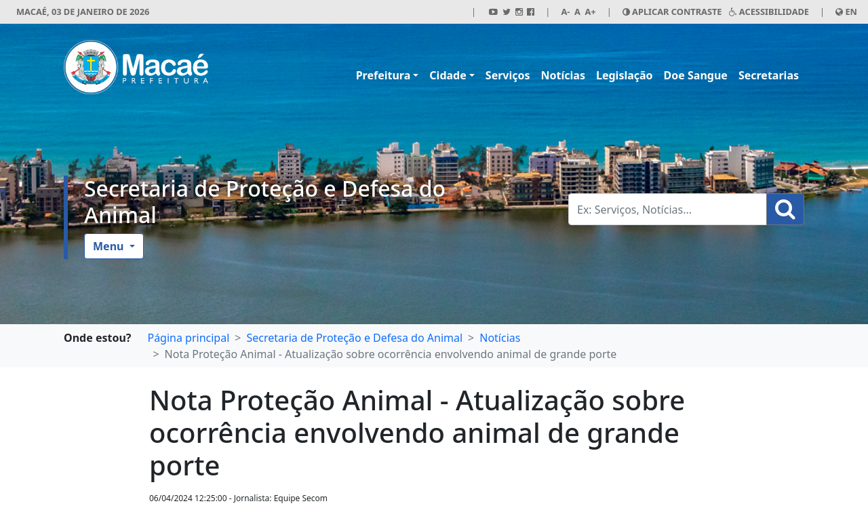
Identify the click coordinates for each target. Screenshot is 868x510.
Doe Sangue (696, 75)
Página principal (188, 337)
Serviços (508, 75)
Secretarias (768, 75)
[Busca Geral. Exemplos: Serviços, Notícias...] (667, 209)
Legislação (624, 75)
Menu (110, 246)
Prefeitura (383, 75)
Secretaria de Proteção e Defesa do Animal (265, 201)
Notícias (563, 75)
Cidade (447, 75)
